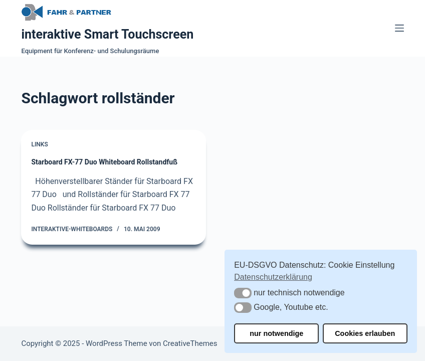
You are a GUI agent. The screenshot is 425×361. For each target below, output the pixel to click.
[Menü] (399, 28)
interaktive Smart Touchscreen (107, 34)
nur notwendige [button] (276, 333)
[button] (243, 293)
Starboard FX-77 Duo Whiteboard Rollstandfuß (104, 162)
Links (39, 144)
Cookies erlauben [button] (365, 333)
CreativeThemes (190, 343)
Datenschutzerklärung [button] (273, 277)
